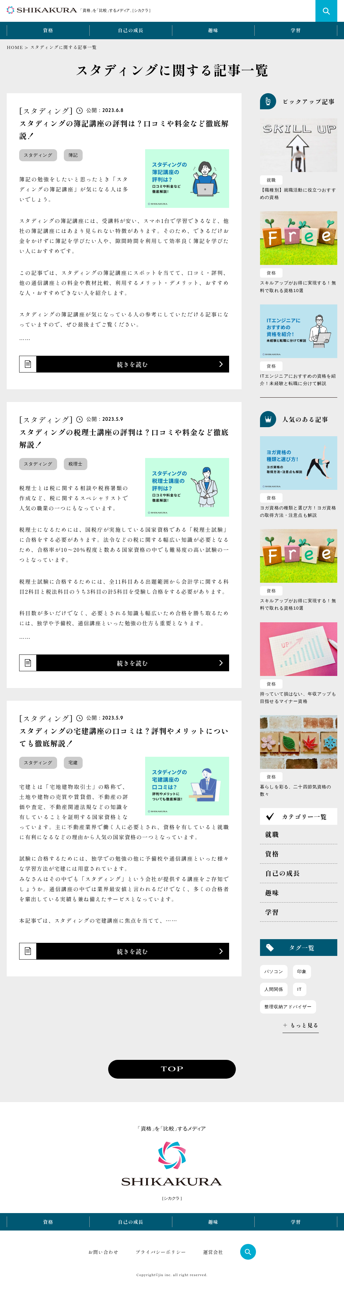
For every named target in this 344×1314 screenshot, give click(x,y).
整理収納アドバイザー (288, 1006)
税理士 (76, 463)
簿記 (73, 155)
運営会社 (213, 1252)
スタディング (38, 155)
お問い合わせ (103, 1252)
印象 (302, 971)
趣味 (213, 30)
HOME (15, 47)
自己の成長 (130, 30)
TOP (172, 1069)
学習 (296, 30)
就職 (271, 180)
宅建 (73, 762)
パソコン (273, 971)
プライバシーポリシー (160, 1252)
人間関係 (273, 989)
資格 (48, 30)
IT (299, 989)
